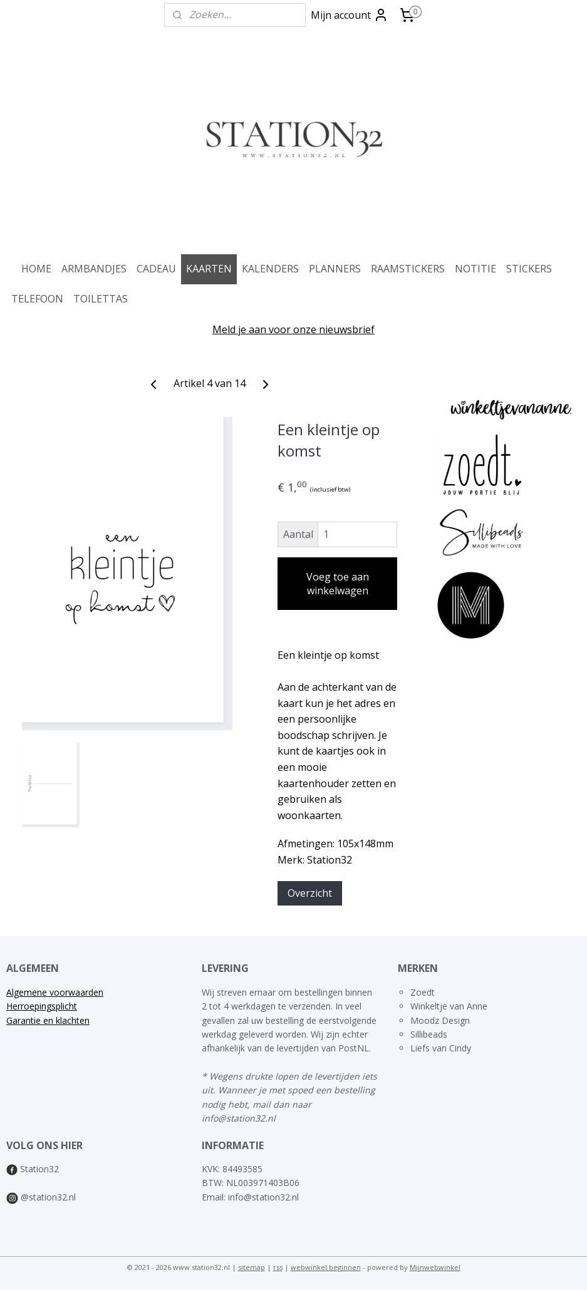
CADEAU (156, 269)
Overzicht (310, 892)
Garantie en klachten (48, 1020)
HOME (36, 269)
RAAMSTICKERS (408, 269)
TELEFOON (37, 299)
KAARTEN (209, 269)
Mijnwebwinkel (435, 1267)
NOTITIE (475, 269)
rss (278, 1267)
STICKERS (529, 269)
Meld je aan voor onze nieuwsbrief (293, 329)
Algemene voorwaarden (54, 992)
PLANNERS (335, 269)
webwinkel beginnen (326, 1267)
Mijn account (349, 15)
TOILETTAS (100, 299)
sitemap (251, 1267)
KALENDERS (270, 269)
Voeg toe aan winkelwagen (337, 583)
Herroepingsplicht (41, 1006)
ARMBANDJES (94, 269)
